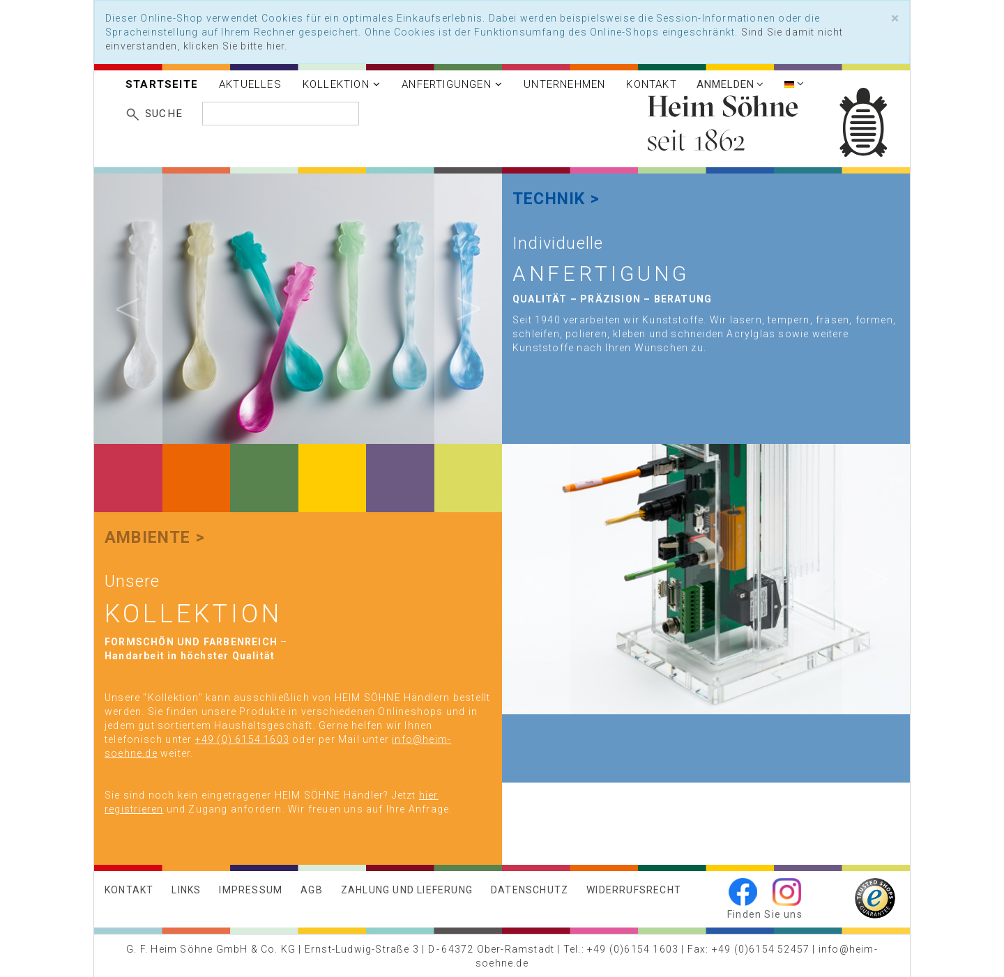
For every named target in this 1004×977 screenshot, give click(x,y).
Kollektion (342, 84)
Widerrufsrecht (633, 889)
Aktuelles (250, 84)
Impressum (250, 889)
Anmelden (730, 84)
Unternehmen (564, 84)
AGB (312, 889)
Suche (164, 113)
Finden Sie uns (765, 914)
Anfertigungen (452, 84)
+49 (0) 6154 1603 (242, 739)
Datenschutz (529, 889)
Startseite (162, 84)
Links (186, 889)
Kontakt (651, 84)
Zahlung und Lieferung (407, 889)
